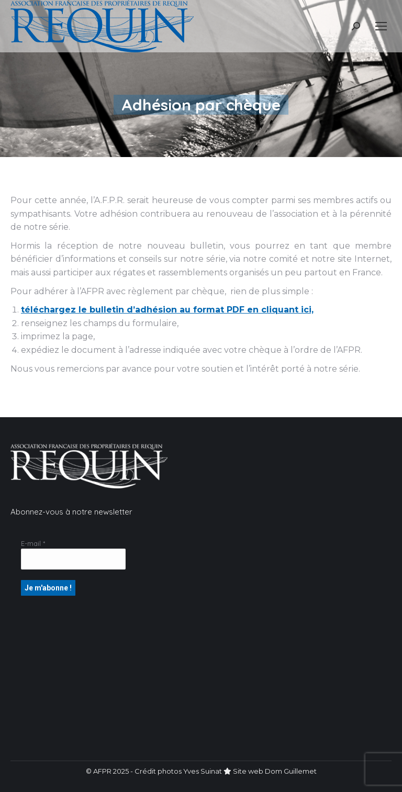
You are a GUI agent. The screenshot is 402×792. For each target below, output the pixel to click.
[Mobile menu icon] (381, 26)
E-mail (33, 543)
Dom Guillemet (291, 771)
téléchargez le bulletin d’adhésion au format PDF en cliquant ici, (167, 310)
